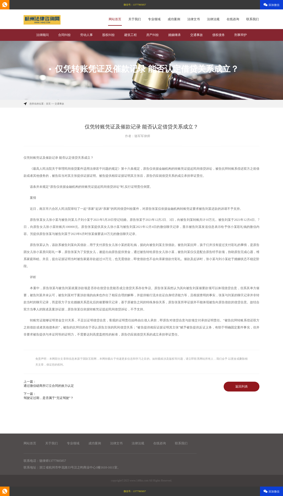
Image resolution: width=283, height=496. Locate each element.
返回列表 (241, 386)
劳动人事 (86, 35)
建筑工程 (130, 35)
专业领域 (154, 19)
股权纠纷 (108, 35)
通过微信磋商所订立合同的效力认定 (49, 385)
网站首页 (115, 19)
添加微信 (271, 4)
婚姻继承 (174, 35)
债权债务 (218, 35)
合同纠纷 (64, 35)
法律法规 (213, 19)
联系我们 (252, 19)
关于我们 (134, 19)
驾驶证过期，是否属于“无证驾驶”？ (49, 398)
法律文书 (193, 19)
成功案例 (174, 19)
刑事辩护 (240, 35)
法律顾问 (42, 35)
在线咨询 (233, 19)
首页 (48, 103)
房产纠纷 (152, 35)
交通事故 (196, 35)
